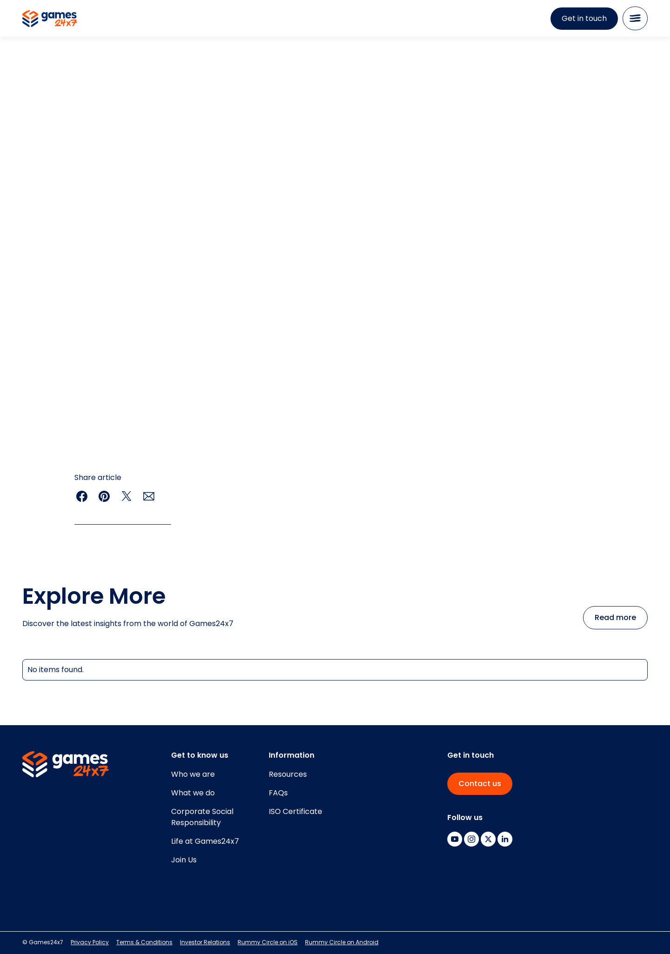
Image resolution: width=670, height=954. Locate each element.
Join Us (184, 859)
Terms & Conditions (144, 942)
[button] (635, 18)
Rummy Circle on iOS (268, 942)
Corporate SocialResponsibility (202, 817)
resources (49, 72)
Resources (288, 774)
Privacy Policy (90, 942)
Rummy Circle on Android (341, 942)
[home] (49, 18)
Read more (615, 617)
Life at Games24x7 (205, 841)
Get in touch (584, 18)
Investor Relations (205, 942)
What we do (193, 792)
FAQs (278, 792)
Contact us (479, 783)
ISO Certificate (295, 811)
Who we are (193, 774)
